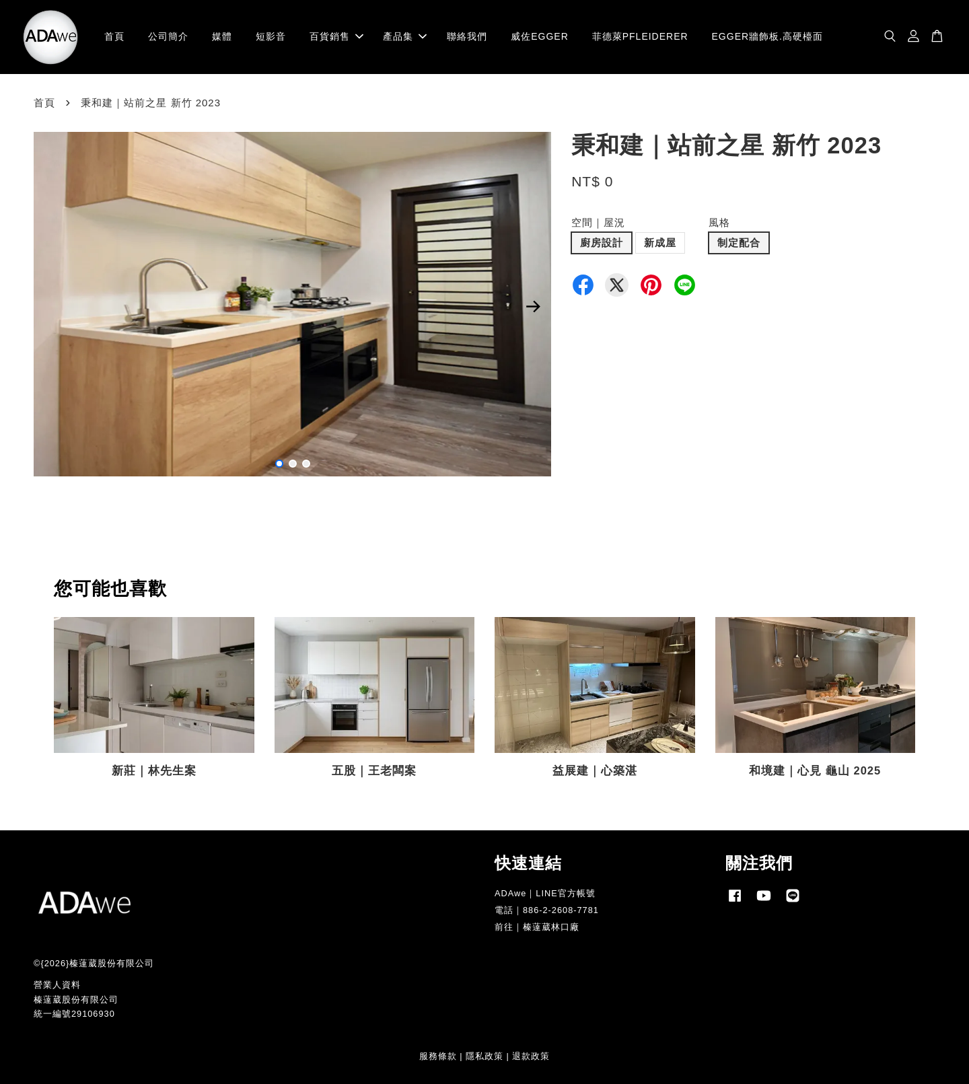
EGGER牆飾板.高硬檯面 (767, 36)
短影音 (271, 36)
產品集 (405, 36)
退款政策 (531, 1056)
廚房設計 (601, 242)
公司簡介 (168, 36)
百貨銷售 (336, 36)
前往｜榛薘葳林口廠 (537, 927)
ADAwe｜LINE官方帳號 (545, 893)
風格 (719, 222)
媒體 (222, 36)
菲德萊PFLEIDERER (640, 36)
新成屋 (660, 242)
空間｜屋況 (598, 222)
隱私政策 (484, 1056)
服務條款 (438, 1056)
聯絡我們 (467, 36)
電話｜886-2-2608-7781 (547, 910)
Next (533, 307)
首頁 (114, 36)
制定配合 (738, 242)
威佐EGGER (540, 36)
